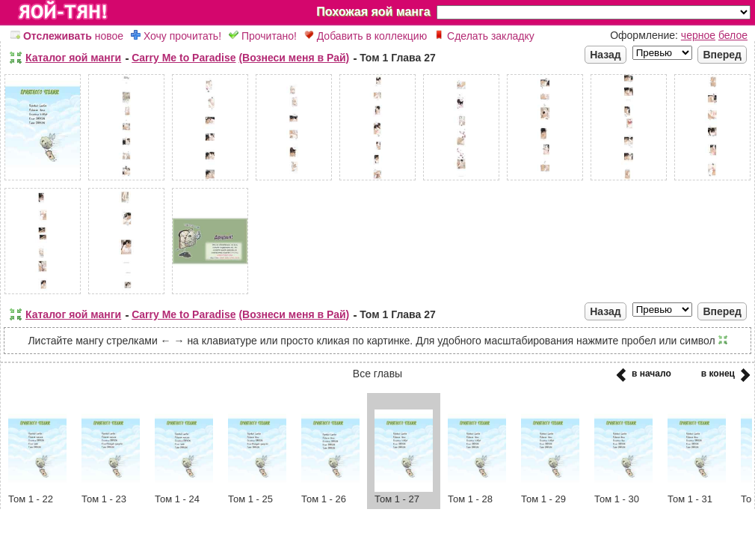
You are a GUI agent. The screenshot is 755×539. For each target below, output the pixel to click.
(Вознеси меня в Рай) (293, 58)
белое (733, 35)
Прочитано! (263, 36)
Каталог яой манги (73, 58)
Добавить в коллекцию (365, 36)
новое (66, 36)
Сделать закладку (484, 36)
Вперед (722, 55)
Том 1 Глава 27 (398, 58)
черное (698, 35)
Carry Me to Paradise (183, 58)
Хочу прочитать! (176, 36)
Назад (605, 55)
